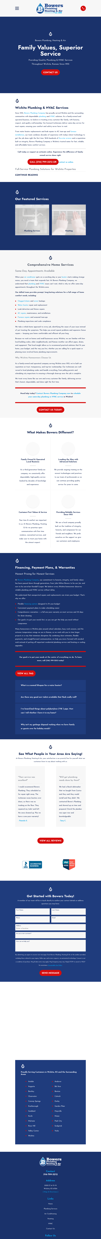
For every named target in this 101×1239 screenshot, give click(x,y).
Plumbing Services (50, 1138)
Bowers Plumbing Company (34, 113)
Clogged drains (24, 301)
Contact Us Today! (50, 410)
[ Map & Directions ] (50, 1121)
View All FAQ (25, 673)
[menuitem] (18, 1195)
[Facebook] (48, 1170)
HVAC (52, 116)
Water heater (23, 305)
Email (53, 918)
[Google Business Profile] (43, 1170)
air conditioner (30, 277)
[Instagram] (58, 1170)
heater (64, 277)
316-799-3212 (50, 1104)
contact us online (66, 162)
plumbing (42, 116)
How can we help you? (23, 942)
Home (50, 1133)
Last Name (55, 910)
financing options (30, 604)
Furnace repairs (24, 318)
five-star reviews (65, 138)
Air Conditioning (50, 1143)
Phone (18, 918)
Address (18, 926)
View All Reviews (50, 841)
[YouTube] (53, 1170)
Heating (50, 1148)
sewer (36, 301)
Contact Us (50, 72)
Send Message (50, 973)
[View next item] (55, 241)
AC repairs (22, 314)
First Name (19, 910)
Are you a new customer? (23, 934)
